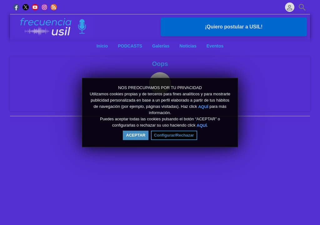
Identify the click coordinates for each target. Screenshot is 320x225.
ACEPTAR (135, 135)
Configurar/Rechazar (174, 135)
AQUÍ (203, 106)
